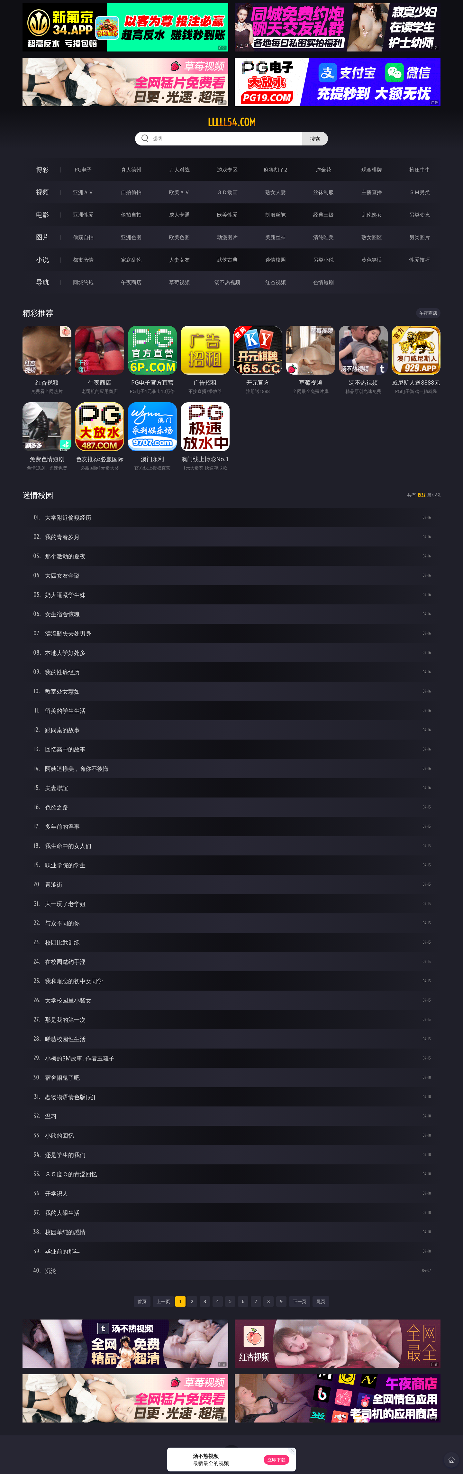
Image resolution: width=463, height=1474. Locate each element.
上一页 (163, 1301)
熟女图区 (371, 237)
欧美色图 (179, 237)
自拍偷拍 (131, 192)
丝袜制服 (323, 192)
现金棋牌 (371, 169)
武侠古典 (227, 259)
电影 (42, 214)
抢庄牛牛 (419, 169)
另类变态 (419, 214)
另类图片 (419, 237)
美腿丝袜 (275, 237)
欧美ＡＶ (179, 192)
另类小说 (323, 259)
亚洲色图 (131, 237)
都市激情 (83, 259)
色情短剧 (323, 282)
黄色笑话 (371, 259)
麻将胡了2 (275, 169)
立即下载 (277, 1460)
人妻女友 (179, 259)
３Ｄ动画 (227, 192)
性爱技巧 (419, 259)
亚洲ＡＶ (83, 192)
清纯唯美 (323, 237)
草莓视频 (179, 282)
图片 (42, 237)
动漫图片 (227, 237)
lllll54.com (232, 122)
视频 (42, 192)
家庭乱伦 (131, 259)
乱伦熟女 (371, 214)
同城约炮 (83, 282)
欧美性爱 (227, 214)
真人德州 (131, 169)
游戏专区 (227, 169)
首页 (142, 1301)
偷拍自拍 (131, 214)
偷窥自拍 (83, 237)
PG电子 (83, 169)
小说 (42, 259)
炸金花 (323, 169)
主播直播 (371, 192)
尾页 (320, 1301)
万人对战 (179, 169)
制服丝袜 (275, 214)
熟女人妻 (275, 192)
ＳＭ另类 (419, 192)
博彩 (42, 169)
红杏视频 (275, 282)
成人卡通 (179, 214)
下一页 (299, 1301)
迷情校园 (275, 259)
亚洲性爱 (83, 214)
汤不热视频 (227, 282)
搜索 (315, 138)
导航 (42, 282)
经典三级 (323, 214)
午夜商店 (131, 282)
